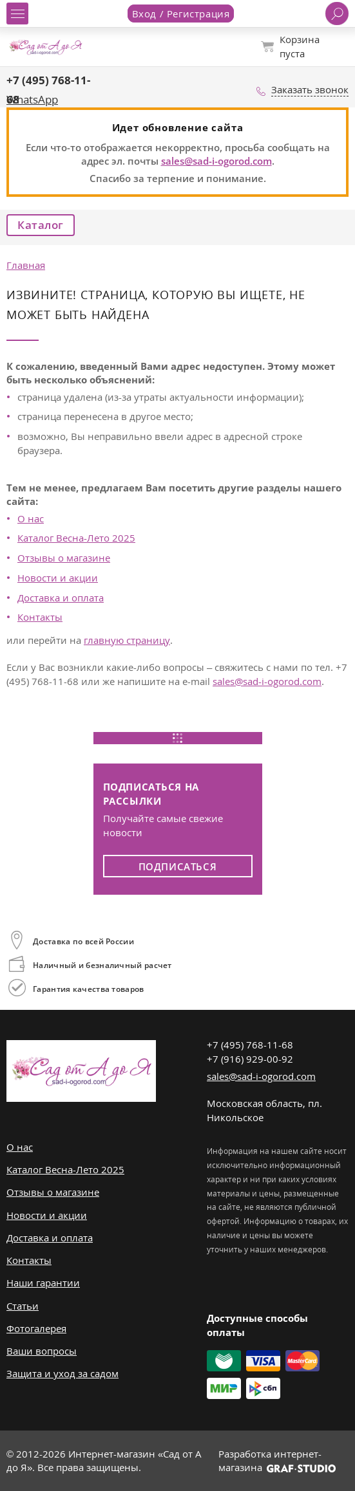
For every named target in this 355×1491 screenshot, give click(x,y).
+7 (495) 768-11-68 (250, 1044)
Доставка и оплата (60, 597)
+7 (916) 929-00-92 (250, 1058)
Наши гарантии (43, 1282)
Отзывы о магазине (63, 557)
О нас (30, 518)
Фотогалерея (36, 1328)
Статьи (22, 1305)
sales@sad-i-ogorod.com (216, 160)
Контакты (39, 616)
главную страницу (127, 640)
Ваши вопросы (41, 1350)
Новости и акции (57, 577)
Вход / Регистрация (181, 13)
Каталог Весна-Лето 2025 (76, 537)
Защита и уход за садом (62, 1373)
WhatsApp (32, 99)
